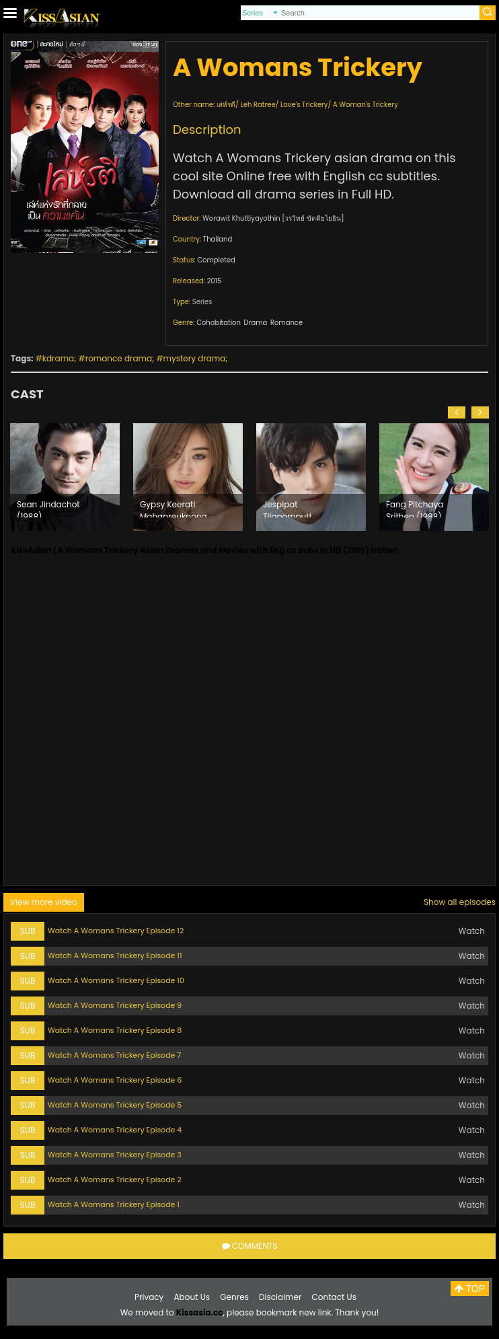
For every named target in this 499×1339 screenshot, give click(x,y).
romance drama (118, 358)
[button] (456, 412)
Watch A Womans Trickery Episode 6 (115, 1080)
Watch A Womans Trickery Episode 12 (116, 930)
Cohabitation (218, 323)
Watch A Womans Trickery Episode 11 (115, 955)
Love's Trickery (304, 105)
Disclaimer (280, 1297)
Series (202, 302)
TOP (470, 1288)
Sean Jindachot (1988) (48, 508)
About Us (192, 1297)
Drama (256, 323)
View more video (43, 902)
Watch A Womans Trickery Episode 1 (114, 1204)
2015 (214, 281)
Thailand (217, 239)
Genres (234, 1297)
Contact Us (334, 1297)
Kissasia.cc (199, 1312)
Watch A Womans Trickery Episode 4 (115, 1129)
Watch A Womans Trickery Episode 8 (115, 1030)
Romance (286, 323)
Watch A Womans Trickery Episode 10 (116, 980)
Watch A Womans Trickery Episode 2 (115, 1179)
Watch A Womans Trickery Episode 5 (115, 1104)
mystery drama (194, 358)
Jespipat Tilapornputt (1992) (287, 508)
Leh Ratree (257, 105)
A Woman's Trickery (365, 105)
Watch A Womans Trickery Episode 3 (115, 1154)
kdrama (58, 358)
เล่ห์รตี (226, 105)
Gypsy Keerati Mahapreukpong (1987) (173, 508)
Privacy (149, 1297)
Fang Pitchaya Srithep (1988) (414, 508)
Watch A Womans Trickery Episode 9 (115, 1005)
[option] (65, 477)
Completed (216, 260)
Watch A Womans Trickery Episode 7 (114, 1055)
